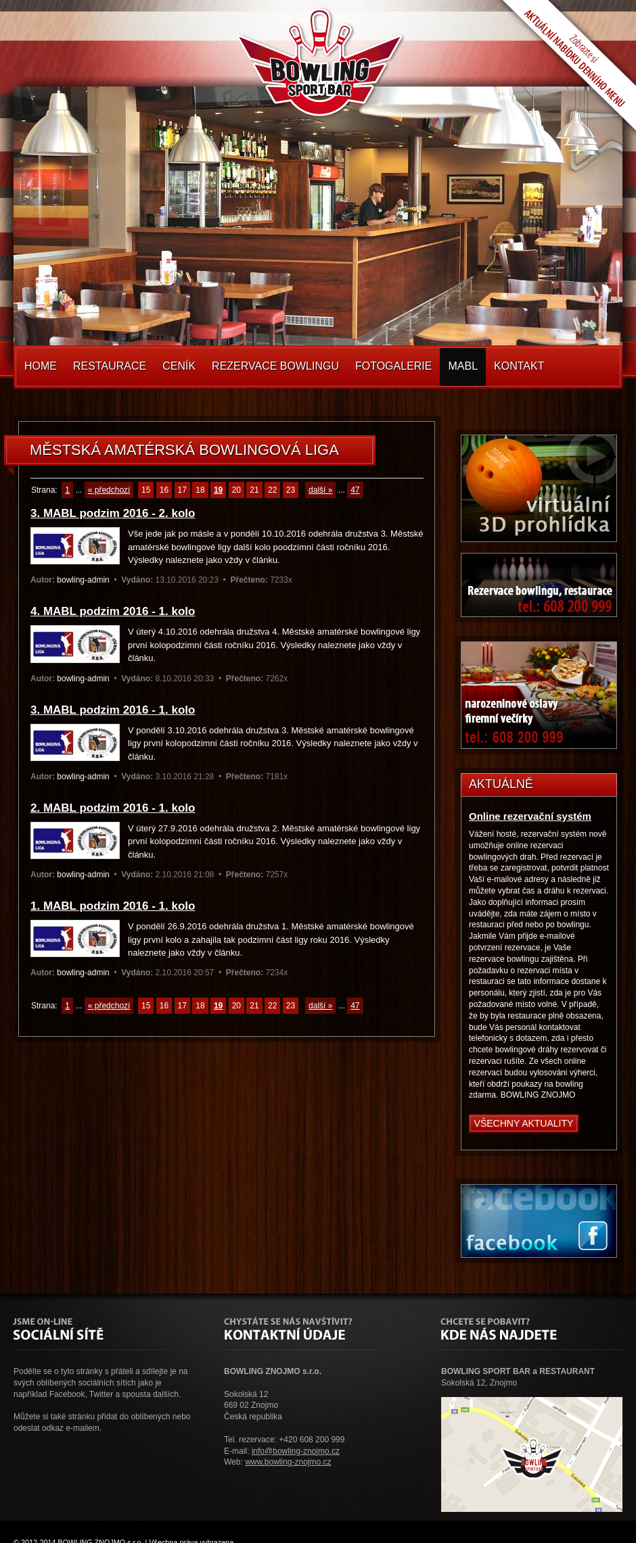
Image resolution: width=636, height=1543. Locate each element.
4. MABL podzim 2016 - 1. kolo (112, 611)
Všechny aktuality (524, 1123)
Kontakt (519, 366)
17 (182, 490)
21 (254, 490)
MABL (463, 366)
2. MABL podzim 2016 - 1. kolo (112, 808)
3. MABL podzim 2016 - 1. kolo (112, 710)
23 (290, 490)
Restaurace (109, 366)
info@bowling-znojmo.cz (296, 1451)
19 (218, 490)
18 (200, 490)
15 (145, 490)
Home (40, 366)
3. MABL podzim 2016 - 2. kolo (112, 513)
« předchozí (109, 490)
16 (164, 490)
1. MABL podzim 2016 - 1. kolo (112, 906)
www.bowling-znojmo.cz (288, 1462)
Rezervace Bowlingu (275, 366)
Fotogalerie (393, 366)
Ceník (179, 366)
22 (272, 490)
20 (236, 490)
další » (320, 490)
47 (354, 490)
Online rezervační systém (530, 816)
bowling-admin (83, 580)
